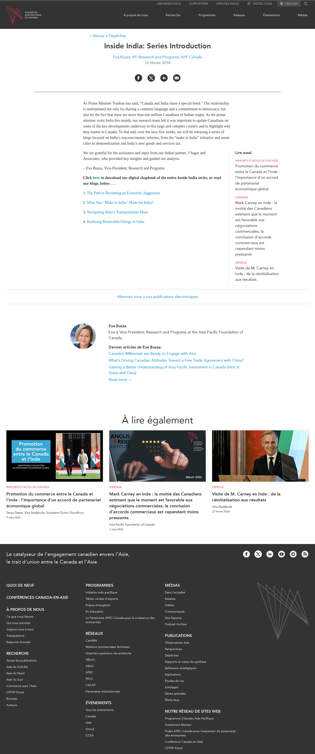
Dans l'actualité (175, 592)
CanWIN (91, 640)
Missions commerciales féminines (108, 647)
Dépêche (241, 262)
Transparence (15, 636)
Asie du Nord (15, 673)
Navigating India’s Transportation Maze (117, 212)
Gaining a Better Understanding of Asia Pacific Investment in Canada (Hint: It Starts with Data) (174, 370)
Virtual (90, 729)
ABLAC (90, 660)
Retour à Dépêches (109, 36)
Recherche (173, 15)
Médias (303, 15)
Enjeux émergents (98, 605)
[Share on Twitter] (151, 78)
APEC (89, 672)
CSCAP (90, 685)
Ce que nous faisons (19, 616)
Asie (88, 723)
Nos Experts (173, 618)
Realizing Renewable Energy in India (115, 222)
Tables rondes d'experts (102, 599)
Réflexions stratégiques (180, 668)
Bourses (11, 699)
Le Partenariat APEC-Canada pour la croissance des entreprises (120, 620)
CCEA (90, 735)
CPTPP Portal (15, 692)
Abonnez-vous (169, 4)
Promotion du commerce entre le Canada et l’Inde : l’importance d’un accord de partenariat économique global (257, 177)
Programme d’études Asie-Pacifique (189, 718)
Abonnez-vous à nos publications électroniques (157, 296)
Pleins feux (172, 700)
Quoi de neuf (20, 585)
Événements (271, 15)
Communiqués (174, 611)
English (291, 3)
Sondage (241, 197)
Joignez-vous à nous (20, 629)
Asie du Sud (14, 679)
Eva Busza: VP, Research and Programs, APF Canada (157, 57)
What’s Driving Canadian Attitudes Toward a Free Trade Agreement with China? (176, 360)
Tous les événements (100, 710)
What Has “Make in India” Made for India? (120, 202)
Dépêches (172, 655)
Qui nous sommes (18, 623)
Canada (91, 716)
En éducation (94, 611)
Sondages (171, 687)
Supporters (198, 4)
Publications (178, 635)
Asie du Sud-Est (17, 667)
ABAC (90, 666)
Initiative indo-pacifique (101, 592)
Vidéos (169, 605)
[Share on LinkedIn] (164, 78)
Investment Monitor (178, 725)
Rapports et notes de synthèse (256, 160)
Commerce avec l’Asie (21, 686)
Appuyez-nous (227, 4)
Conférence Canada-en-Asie (184, 742)
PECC (89, 679)
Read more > (120, 379)
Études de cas (174, 681)
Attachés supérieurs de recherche (108, 653)
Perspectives (173, 649)
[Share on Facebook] (138, 78)
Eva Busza (117, 326)
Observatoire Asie (177, 643)
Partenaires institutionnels (103, 691)
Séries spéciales (175, 693)
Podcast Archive (176, 624)
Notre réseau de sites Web (193, 711)
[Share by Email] (176, 78)
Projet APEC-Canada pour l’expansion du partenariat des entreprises (200, 733)
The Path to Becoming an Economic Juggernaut (123, 193)
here (96, 178)
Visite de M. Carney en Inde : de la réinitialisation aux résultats (257, 274)
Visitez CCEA (259, 4)
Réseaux (239, 15)
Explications (173, 674)
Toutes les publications (21, 660)
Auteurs (11, 705)
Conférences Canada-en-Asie (37, 597)
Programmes (207, 15)
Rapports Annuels (18, 642)
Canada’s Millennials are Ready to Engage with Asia (152, 353)
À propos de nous (135, 15)
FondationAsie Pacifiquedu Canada (33, 15)
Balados (170, 599)
